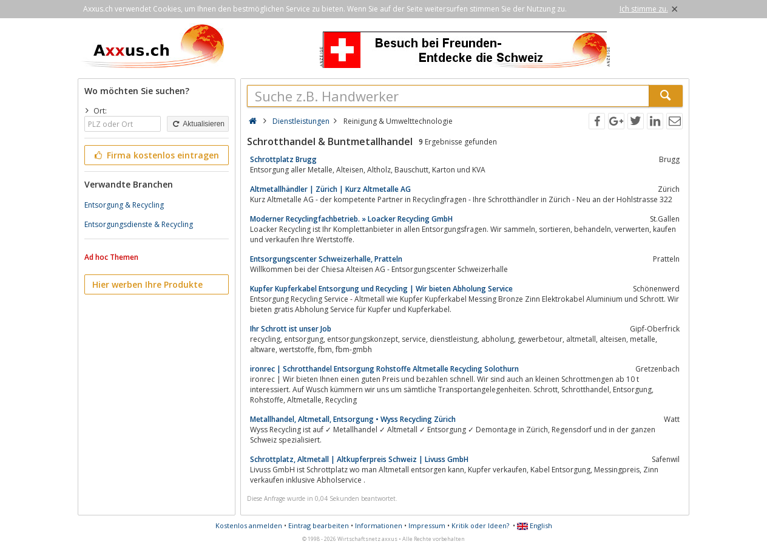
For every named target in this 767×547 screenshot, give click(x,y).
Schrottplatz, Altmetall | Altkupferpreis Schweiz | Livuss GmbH (359, 459)
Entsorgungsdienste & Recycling (138, 224)
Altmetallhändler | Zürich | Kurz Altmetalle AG (330, 189)
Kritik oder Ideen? (480, 525)
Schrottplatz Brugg (283, 159)
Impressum (426, 525)
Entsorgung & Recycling (124, 205)
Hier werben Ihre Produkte (147, 284)
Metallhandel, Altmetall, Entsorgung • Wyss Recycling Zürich (353, 419)
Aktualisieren (198, 124)
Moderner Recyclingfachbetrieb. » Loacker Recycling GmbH (351, 219)
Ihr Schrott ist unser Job (290, 329)
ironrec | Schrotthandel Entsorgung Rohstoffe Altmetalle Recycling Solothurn (384, 369)
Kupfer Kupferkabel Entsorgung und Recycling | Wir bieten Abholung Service (381, 289)
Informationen (378, 525)
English (534, 525)
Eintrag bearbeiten (318, 525)
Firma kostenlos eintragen (155, 155)
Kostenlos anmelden (248, 525)
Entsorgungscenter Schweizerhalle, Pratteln (326, 259)
